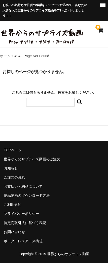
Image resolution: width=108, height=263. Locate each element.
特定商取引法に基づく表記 (25, 223)
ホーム (5, 56)
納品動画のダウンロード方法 (27, 195)
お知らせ (11, 168)
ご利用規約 (12, 205)
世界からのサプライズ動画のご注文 (32, 159)
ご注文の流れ (14, 177)
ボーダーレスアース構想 (23, 241)
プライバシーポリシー (21, 214)
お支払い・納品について (23, 186)
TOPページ (13, 150)
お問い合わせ (14, 232)
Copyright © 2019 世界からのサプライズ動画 (54, 254)
